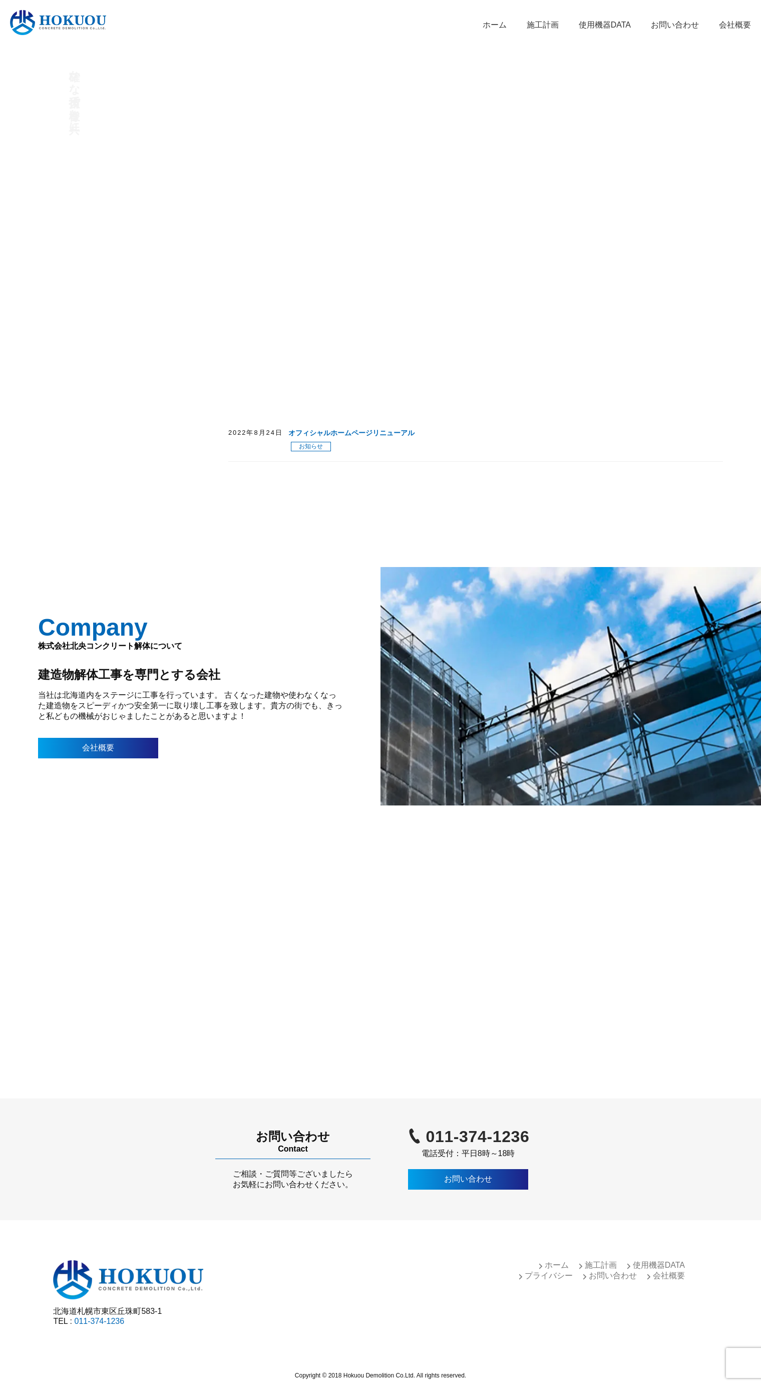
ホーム (495, 25)
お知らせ (311, 446)
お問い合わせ (675, 25)
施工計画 (543, 25)
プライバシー (549, 1275)
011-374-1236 (478, 1137)
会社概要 (735, 25)
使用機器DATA (605, 25)
